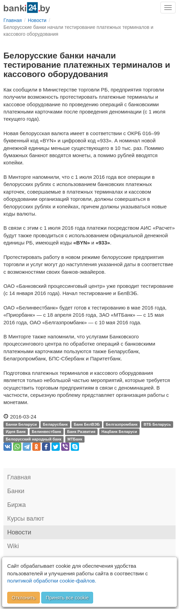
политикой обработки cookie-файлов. (51, 581)
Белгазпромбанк (121, 424)
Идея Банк (16, 432)
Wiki (13, 546)
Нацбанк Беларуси (119, 432)
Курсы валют (25, 518)
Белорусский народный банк (33, 439)
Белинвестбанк (46, 432)
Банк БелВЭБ (87, 424)
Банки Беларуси (21, 424)
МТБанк (74, 439)
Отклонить (23, 597)
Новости (19, 532)
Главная (19, 477)
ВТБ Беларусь (157, 424)
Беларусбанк (55, 424)
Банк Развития (81, 432)
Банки (15, 491)
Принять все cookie (67, 597)
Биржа (16, 504)
